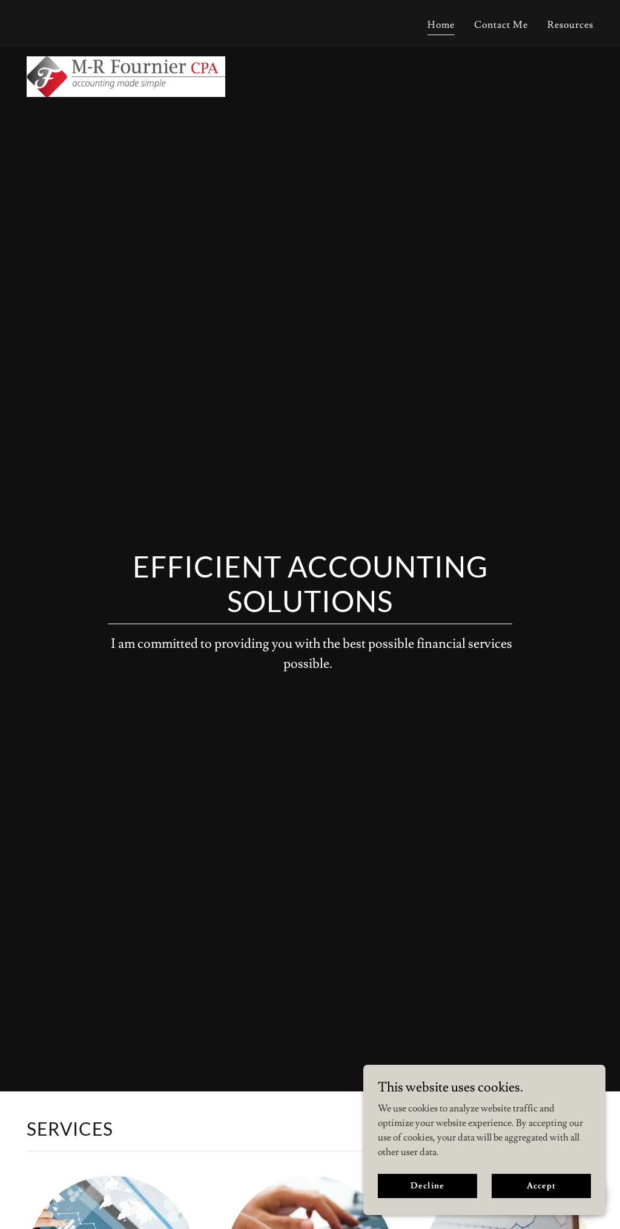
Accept (541, 1210)
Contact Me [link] (501, 25)
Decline (427, 1210)
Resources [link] (570, 25)
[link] (126, 21)
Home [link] (441, 25)
